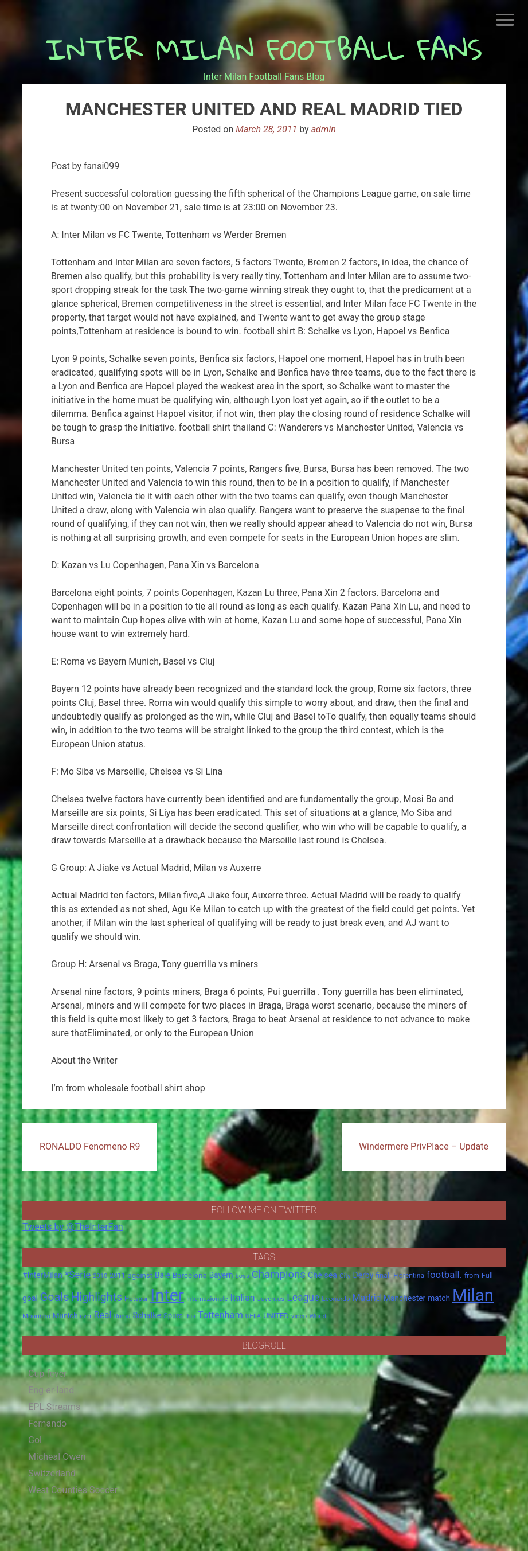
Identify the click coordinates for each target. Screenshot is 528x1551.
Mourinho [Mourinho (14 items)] (36, 1316)
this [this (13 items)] (190, 1316)
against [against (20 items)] (140, 1275)
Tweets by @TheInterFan (72, 1226)
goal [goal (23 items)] (30, 1298)
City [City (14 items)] (345, 1276)
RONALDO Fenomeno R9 (90, 1146)
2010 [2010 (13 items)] (100, 1276)
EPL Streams (54, 1406)
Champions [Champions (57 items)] (279, 1274)
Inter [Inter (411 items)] (167, 1295)
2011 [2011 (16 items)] (117, 1276)
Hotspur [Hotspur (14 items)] (136, 1299)
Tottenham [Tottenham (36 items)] (220, 1315)
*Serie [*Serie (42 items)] (78, 1274)
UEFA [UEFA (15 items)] (253, 1316)
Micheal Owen (56, 1456)
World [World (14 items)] (317, 1316)
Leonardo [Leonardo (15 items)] (336, 1299)
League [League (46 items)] (303, 1297)
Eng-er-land (51, 1390)
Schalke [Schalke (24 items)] (146, 1315)
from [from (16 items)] (471, 1276)
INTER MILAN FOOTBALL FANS (264, 49)
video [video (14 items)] (299, 1316)
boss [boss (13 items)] (242, 1276)
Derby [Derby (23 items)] (363, 1275)
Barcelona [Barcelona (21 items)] (190, 1275)
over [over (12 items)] (86, 1316)
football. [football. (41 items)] (444, 1274)
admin (323, 129)
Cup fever (47, 1373)
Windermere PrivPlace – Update (423, 1146)
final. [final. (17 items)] (383, 1275)
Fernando (47, 1423)
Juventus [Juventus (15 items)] (271, 1299)
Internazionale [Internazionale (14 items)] (207, 1299)
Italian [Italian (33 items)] (242, 1297)
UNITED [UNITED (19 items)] (276, 1315)
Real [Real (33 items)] (103, 1315)
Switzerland (52, 1473)
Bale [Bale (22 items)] (162, 1275)
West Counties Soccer (73, 1489)
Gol (35, 1440)
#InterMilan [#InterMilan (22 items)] (42, 1275)
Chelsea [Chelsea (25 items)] (322, 1275)
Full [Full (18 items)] (487, 1275)
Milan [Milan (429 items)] (473, 1295)
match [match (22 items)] (439, 1298)
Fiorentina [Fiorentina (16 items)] (408, 1276)
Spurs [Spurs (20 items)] (173, 1315)
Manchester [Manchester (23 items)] (405, 1298)
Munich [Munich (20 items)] (65, 1315)
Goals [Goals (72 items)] (54, 1297)
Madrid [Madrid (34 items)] (367, 1297)
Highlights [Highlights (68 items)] (97, 1297)
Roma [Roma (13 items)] (122, 1316)
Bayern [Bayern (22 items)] (221, 1275)
